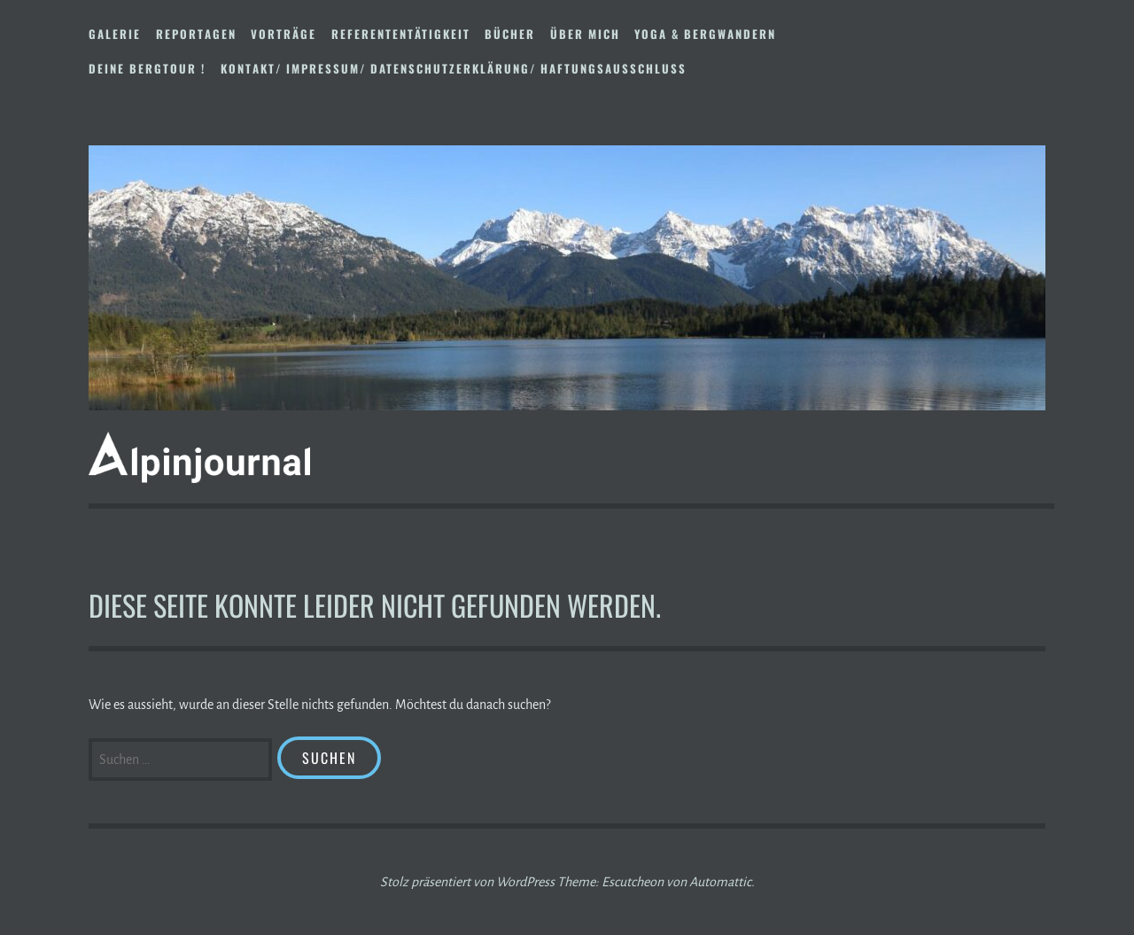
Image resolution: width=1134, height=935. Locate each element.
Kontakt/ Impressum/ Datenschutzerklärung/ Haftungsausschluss (454, 68)
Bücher (510, 34)
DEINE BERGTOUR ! (147, 68)
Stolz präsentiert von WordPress (467, 882)
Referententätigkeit (400, 34)
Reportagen (196, 34)
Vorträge (283, 34)
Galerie (115, 34)
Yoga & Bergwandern (705, 34)
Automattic (720, 882)
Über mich (585, 34)
